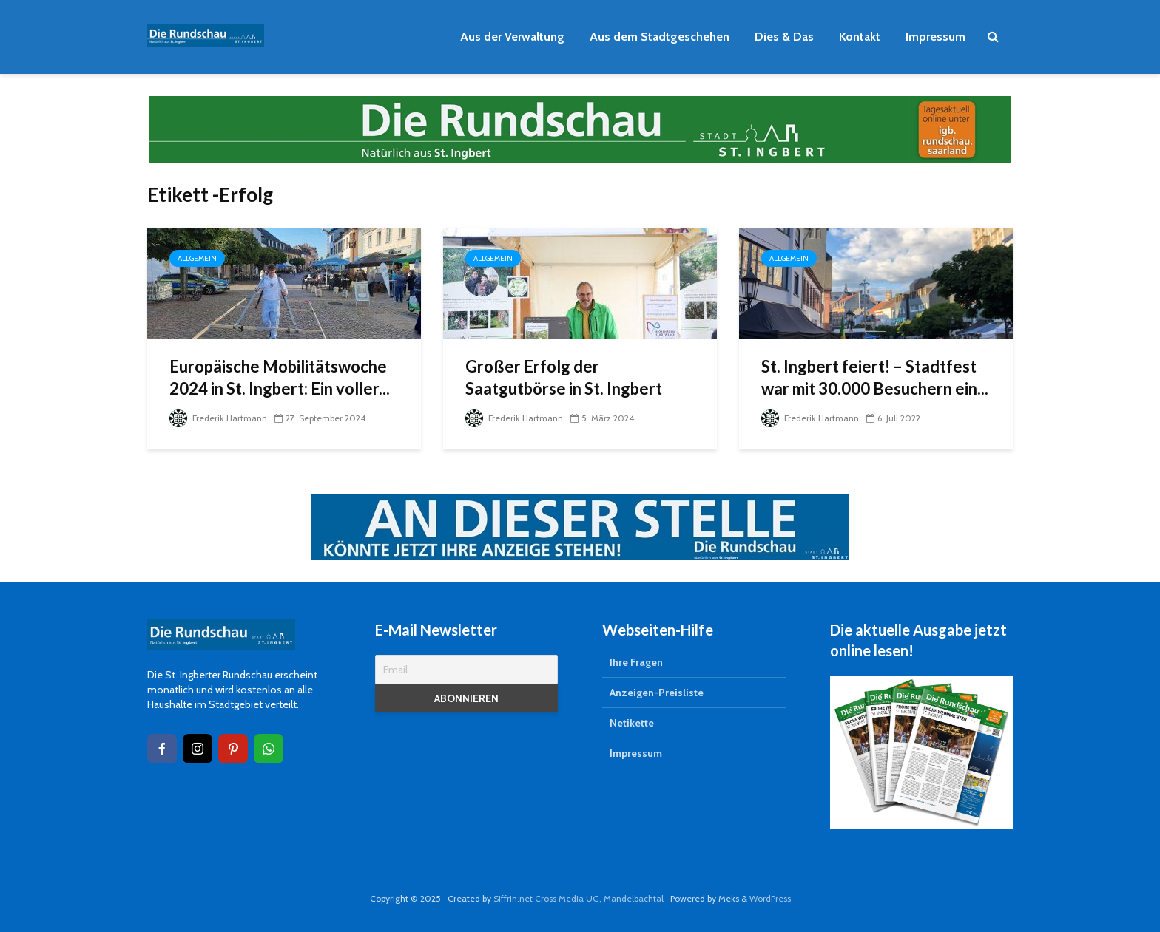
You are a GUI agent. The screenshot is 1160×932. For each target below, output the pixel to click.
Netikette (632, 722)
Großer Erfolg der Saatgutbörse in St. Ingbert (563, 377)
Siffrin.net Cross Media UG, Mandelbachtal (578, 898)
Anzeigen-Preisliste (657, 692)
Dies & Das (784, 37)
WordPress (770, 898)
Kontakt (859, 37)
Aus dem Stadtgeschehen (659, 37)
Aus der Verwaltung (512, 37)
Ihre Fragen (636, 662)
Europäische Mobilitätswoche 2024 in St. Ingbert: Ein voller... (279, 377)
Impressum (935, 37)
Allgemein (197, 258)
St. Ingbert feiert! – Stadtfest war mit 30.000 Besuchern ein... (874, 377)
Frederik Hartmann (218, 418)
